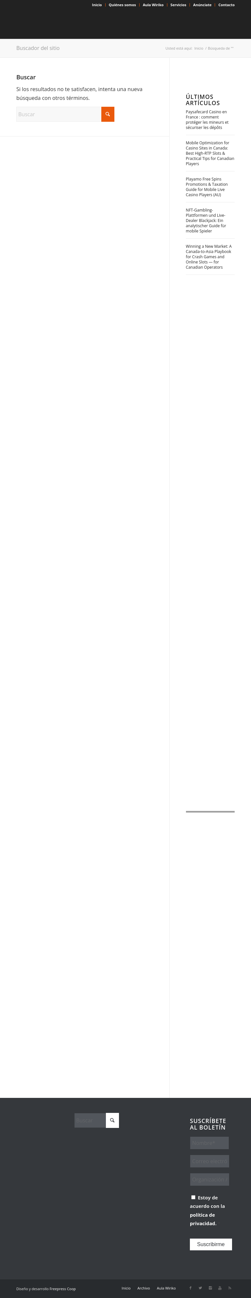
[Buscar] (65, 114)
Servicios (178, 4)
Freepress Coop (63, 1288)
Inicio (97, 4)
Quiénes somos (122, 4)
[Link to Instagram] (210, 1288)
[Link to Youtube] (220, 1288)
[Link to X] (200, 1288)
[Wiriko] (65, 24)
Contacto (226, 4)
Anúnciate (202, 4)
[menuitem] (97, 5)
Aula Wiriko (153, 4)
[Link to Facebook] (190, 1288)
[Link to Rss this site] (230, 1288)
